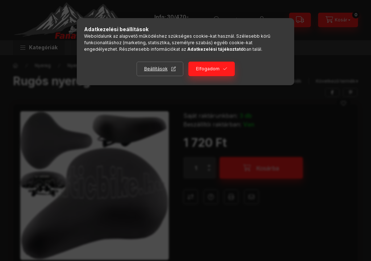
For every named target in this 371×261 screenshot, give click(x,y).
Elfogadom (208, 68)
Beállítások (156, 68)
